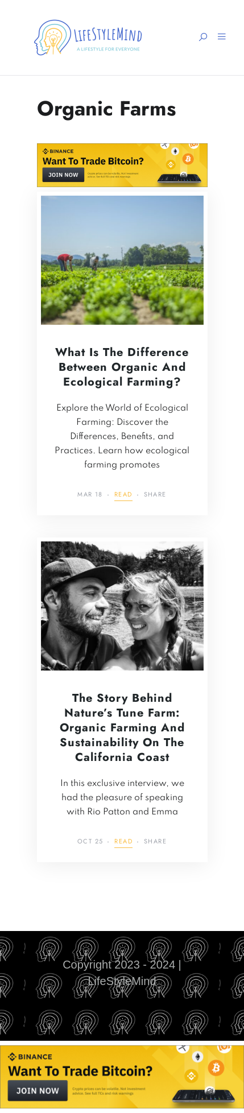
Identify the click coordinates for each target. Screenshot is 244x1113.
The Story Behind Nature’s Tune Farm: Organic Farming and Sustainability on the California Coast (122, 728)
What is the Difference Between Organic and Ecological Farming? (122, 367)
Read (123, 495)
